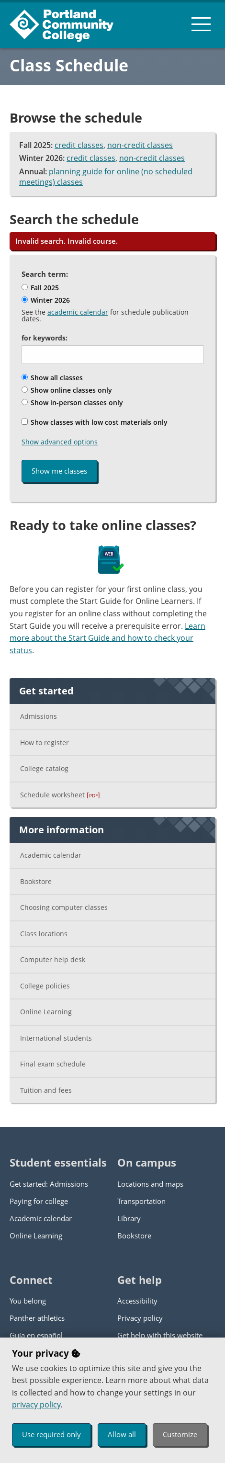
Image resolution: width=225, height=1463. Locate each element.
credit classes (79, 145)
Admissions (38, 716)
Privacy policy (140, 1318)
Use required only (51, 1434)
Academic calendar (50, 855)
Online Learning (46, 1011)
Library (129, 1218)
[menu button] (201, 24)
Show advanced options (60, 441)
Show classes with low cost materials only (95, 422)
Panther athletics (37, 1318)
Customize (180, 1434)
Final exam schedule (53, 1063)
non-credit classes (140, 145)
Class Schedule (69, 65)
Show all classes (52, 377)
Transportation (141, 1201)
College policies (45, 985)
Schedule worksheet (60, 794)
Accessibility (137, 1300)
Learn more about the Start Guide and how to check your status (107, 638)
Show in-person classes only (72, 402)
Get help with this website (159, 1335)
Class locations (44, 933)
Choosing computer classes (64, 907)
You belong (28, 1300)
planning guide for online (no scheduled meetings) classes (105, 176)
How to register (44, 742)
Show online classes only (67, 390)
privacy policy (36, 1404)
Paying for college (39, 1201)
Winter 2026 (46, 300)
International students (56, 1038)
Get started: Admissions (49, 1184)
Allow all (122, 1434)
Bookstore (36, 881)
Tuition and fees (46, 1090)
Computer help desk (52, 959)
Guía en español (36, 1335)
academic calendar (77, 312)
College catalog (44, 768)
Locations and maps (150, 1184)
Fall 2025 (40, 287)
